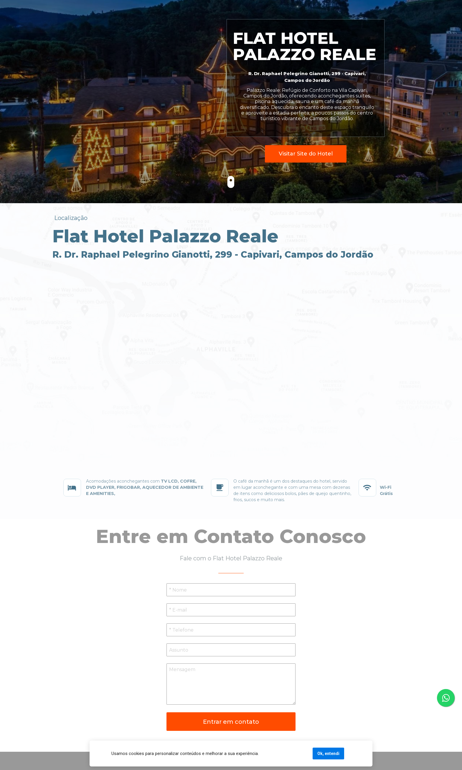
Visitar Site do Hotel (306, 153)
